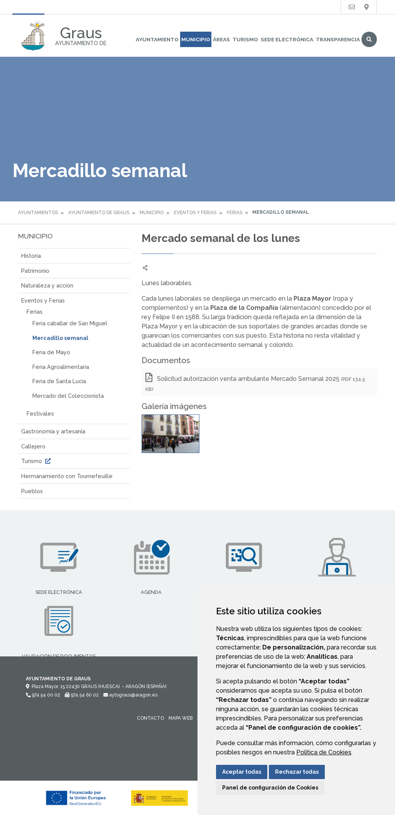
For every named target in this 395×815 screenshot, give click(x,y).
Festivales (40, 413)
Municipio (195, 39)
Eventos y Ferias (195, 212)
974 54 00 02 (43, 695)
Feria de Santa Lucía (59, 381)
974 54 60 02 (82, 695)
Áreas (221, 39)
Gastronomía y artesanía (53, 431)
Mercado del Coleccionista (68, 395)
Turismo (245, 39)
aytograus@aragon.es (130, 695)
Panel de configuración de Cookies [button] (270, 788)
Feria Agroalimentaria (60, 367)
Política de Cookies (323, 752)
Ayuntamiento (157, 39)
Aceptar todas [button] (241, 772)
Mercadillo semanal (60, 338)
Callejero (33, 446)
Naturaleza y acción (47, 285)
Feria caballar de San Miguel (69, 323)
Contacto (150, 718)
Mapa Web (180, 718)
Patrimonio (35, 270)
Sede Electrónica (287, 39)
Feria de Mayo (51, 352)
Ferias (234, 212)
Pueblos (32, 491)
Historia (31, 255)
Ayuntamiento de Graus (98, 212)
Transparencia (338, 39)
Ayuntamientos (38, 212)
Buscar (369, 39)
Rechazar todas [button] (297, 772)
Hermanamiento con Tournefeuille (67, 476)
